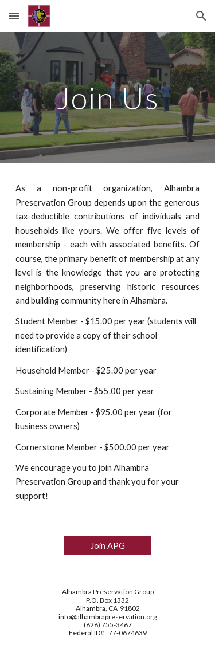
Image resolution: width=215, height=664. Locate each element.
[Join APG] (107, 545)
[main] (108, 97)
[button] (14, 16)
